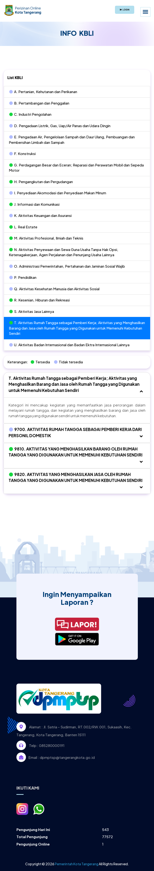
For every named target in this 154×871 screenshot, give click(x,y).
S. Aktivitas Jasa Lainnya (31, 311)
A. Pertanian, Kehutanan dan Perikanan (43, 91)
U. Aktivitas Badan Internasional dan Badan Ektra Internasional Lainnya (69, 344)
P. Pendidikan (22, 277)
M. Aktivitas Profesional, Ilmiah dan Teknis (46, 238)
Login (124, 10)
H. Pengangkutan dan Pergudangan (41, 181)
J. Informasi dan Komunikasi (34, 204)
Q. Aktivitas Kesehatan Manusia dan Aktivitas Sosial (54, 288)
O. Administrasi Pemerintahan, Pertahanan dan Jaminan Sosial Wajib (67, 266)
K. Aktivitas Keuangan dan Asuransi (40, 215)
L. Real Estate (23, 227)
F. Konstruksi (22, 153)
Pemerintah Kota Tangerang (76, 864)
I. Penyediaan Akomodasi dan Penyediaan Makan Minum (57, 192)
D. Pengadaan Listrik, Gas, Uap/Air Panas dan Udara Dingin (59, 125)
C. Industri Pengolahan (30, 114)
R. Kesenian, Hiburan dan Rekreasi (39, 300)
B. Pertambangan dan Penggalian (39, 103)
